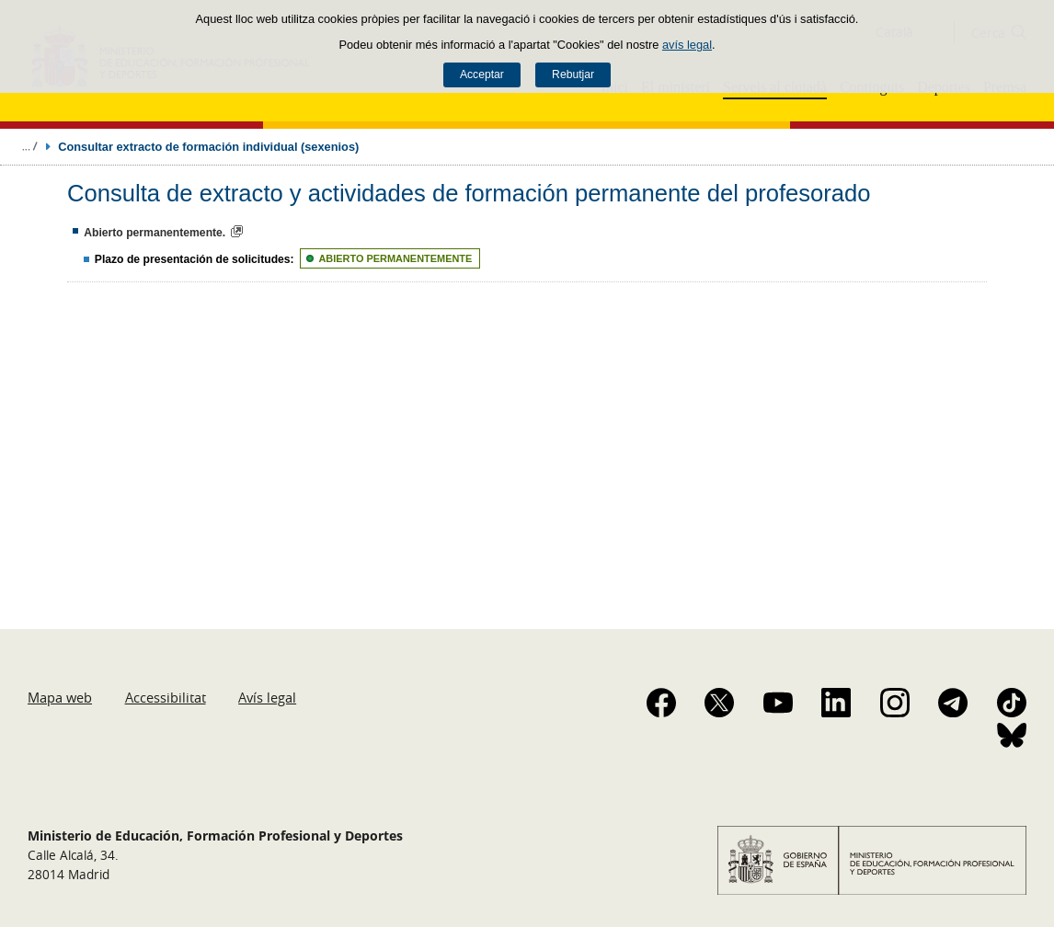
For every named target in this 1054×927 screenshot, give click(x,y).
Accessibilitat (165, 697)
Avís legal (267, 697)
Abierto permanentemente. (154, 232)
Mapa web (60, 697)
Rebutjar (573, 74)
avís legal (687, 45)
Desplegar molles (29, 146)
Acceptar (482, 74)
